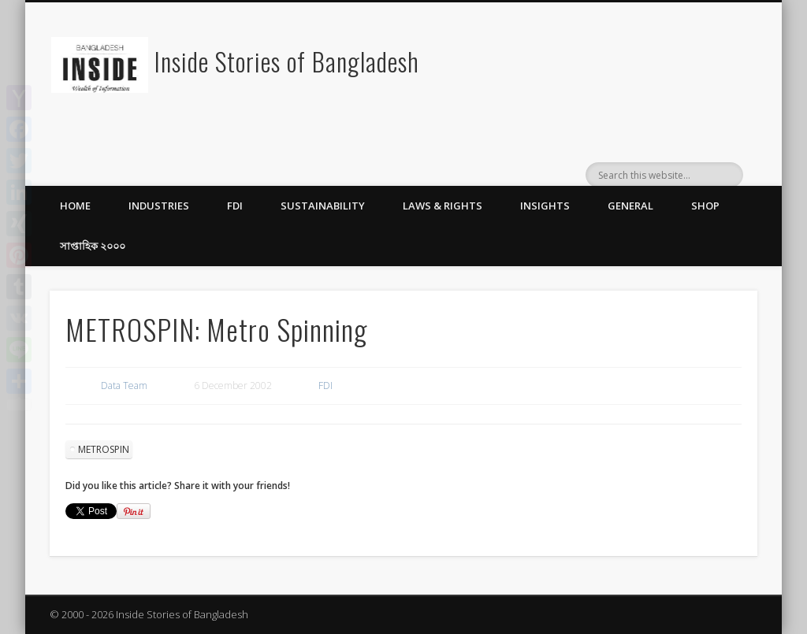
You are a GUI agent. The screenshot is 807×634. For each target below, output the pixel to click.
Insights (545, 205)
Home (75, 205)
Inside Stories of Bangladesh (286, 61)
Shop (705, 205)
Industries (158, 205)
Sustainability (323, 205)
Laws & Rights (442, 205)
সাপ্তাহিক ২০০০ (92, 246)
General (630, 205)
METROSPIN (103, 449)
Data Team (124, 385)
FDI (235, 205)
